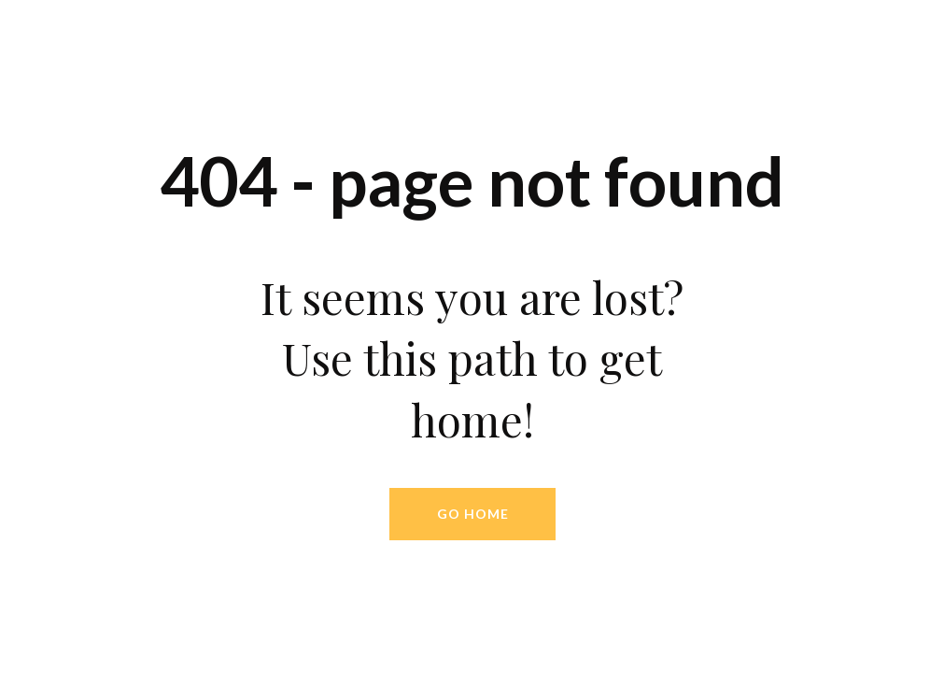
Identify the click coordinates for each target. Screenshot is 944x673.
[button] (472, 514)
